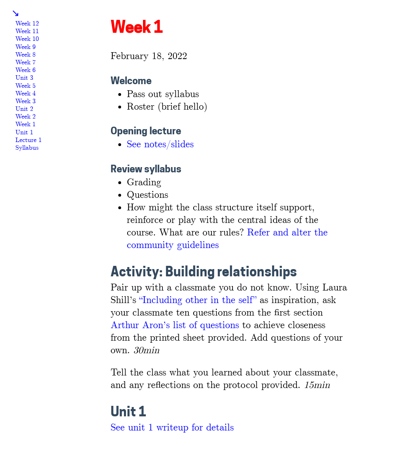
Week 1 (25, 124)
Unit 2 (24, 109)
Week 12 (27, 23)
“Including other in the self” (197, 300)
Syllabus (26, 148)
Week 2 (25, 116)
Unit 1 (24, 132)
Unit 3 (24, 78)
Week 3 (25, 101)
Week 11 (27, 31)
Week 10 (27, 39)
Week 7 (25, 62)
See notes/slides (160, 144)
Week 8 (25, 55)
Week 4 (25, 93)
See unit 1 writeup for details (172, 428)
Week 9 (25, 47)
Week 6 (25, 70)
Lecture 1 (28, 140)
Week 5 (25, 86)
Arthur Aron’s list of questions (175, 325)
